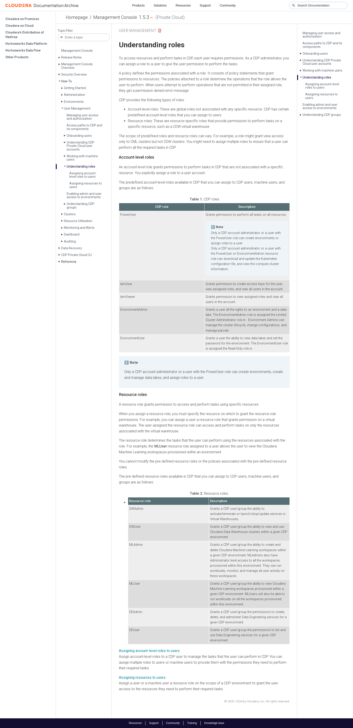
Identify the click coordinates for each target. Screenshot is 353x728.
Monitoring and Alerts (79, 227)
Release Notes (71, 57)
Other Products (17, 57)
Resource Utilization (78, 221)
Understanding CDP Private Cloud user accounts (80, 146)
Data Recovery (71, 248)
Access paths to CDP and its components (84, 127)
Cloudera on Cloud (19, 25)
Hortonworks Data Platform (26, 43)
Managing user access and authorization (82, 116)
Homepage (77, 17)
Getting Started (75, 88)
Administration (74, 95)
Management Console (115, 17)
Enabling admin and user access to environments (84, 195)
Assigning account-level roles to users (83, 174)
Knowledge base (214, 723)
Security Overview (74, 74)
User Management (77, 108)
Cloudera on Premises (22, 19)
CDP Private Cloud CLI (76, 255)
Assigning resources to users (85, 185)
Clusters (70, 214)
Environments (74, 101)
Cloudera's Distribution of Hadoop (24, 35)
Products (138, 5)
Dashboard (71, 234)
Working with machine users (82, 157)
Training (192, 723)
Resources (183, 5)
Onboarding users (79, 135)
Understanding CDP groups (80, 205)
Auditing (70, 241)
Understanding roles (81, 166)
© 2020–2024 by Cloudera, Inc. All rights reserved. (257, 701)
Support (205, 5)
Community (228, 5)
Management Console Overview (77, 65)
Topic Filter (65, 30)
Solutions (160, 5)
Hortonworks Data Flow (23, 50)
